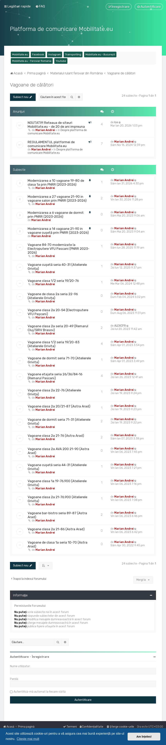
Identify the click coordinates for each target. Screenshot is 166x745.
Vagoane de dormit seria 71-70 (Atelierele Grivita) (59, 360)
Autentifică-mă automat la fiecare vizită (40, 691)
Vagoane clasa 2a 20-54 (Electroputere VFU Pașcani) (58, 311)
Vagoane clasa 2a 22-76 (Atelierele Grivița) (54, 392)
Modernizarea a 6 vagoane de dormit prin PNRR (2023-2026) (56, 214)
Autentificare (19, 656)
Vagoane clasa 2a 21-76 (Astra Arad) (56, 435)
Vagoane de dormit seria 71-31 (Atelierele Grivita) (59, 421)
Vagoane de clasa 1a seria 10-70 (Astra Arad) (57, 544)
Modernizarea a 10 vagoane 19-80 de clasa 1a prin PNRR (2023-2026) (56, 182)
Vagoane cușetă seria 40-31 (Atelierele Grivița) (57, 266)
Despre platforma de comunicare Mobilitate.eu (57, 131)
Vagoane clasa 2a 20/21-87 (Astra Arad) (59, 406)
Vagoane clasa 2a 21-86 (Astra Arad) (56, 529)
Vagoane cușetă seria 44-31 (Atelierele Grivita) (57, 466)
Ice (116, 121)
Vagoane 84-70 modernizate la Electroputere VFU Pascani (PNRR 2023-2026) (58, 248)
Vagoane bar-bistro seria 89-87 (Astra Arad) (57, 515)
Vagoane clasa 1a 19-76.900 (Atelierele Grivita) (57, 482)
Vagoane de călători (32, 84)
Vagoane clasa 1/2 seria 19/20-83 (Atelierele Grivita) (53, 344)
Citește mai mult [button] (28, 739)
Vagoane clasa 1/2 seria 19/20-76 (53, 280)
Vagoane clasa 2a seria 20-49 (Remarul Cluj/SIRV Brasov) (58, 328)
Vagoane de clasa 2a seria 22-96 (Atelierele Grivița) (53, 295)
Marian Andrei (45, 129)
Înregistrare (40, 656)
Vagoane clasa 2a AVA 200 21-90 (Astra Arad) (58, 450)
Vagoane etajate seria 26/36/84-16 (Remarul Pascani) (55, 376)
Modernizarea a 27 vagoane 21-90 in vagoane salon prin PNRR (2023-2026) (57, 198)
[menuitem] (40, 6)
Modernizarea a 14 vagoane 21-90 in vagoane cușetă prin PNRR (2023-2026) (58, 230)
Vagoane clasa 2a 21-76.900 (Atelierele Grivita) (57, 498)
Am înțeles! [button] (144, 736)
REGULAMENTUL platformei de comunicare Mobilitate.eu (51, 143)
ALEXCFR (120, 325)
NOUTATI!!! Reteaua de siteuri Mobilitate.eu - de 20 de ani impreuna (56, 124)
